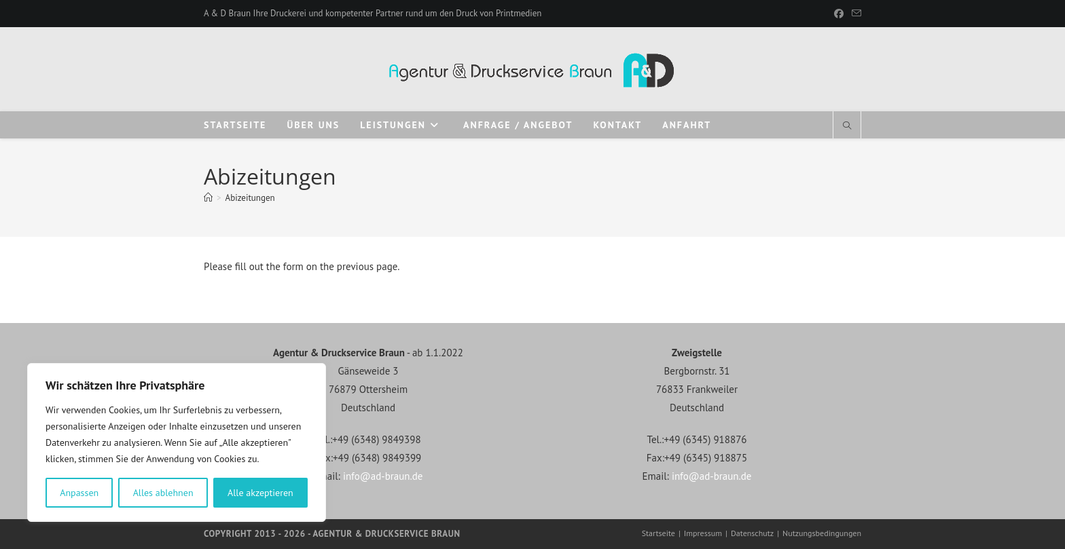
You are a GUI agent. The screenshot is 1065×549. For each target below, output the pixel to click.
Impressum (703, 533)
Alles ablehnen (163, 493)
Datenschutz (752, 533)
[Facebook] (839, 13)
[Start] (208, 198)
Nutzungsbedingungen (821, 533)
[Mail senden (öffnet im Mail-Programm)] (854, 13)
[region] (176, 442)
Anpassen (79, 493)
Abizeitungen (250, 198)
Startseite (658, 533)
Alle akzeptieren (260, 493)
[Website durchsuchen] (846, 126)
